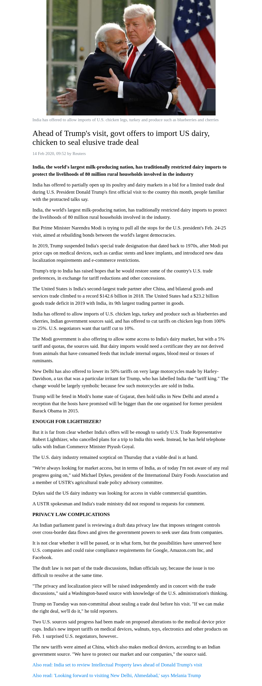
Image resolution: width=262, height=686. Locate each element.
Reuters (79, 153)
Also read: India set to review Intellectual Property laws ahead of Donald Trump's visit (117, 665)
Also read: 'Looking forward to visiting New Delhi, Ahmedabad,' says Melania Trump (117, 675)
